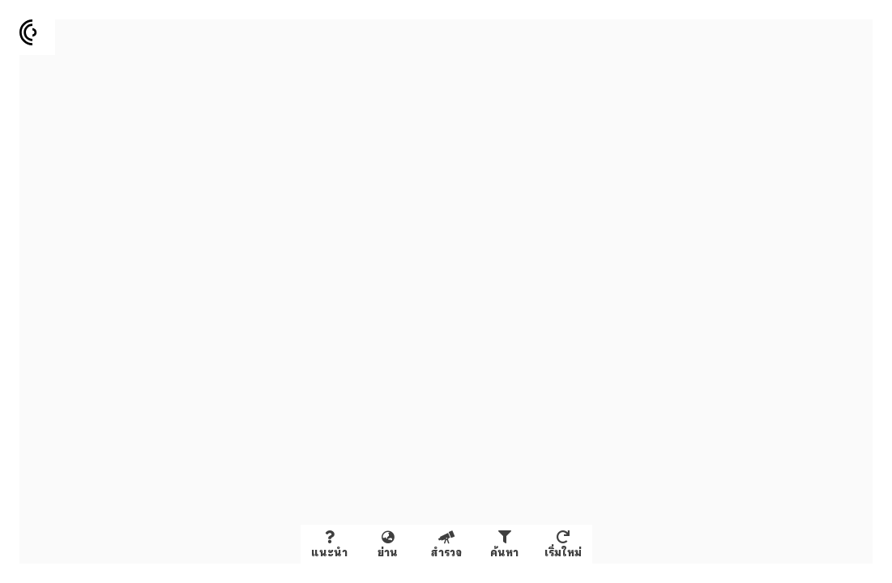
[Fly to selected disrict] (388, 544)
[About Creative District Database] (330, 544)
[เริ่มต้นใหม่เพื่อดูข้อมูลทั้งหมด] (563, 544)
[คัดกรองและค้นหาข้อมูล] (505, 544)
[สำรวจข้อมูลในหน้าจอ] (446, 544)
